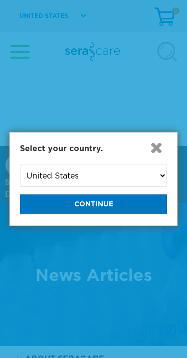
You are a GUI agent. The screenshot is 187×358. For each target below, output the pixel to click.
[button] (156, 148)
